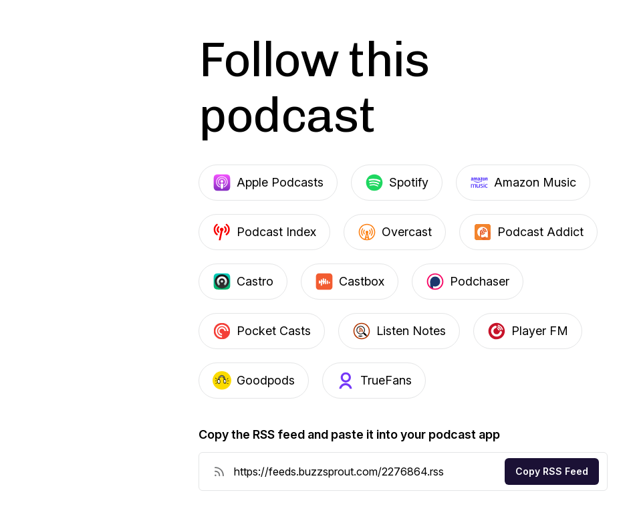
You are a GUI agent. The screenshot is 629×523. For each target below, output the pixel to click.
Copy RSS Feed (551, 471)
